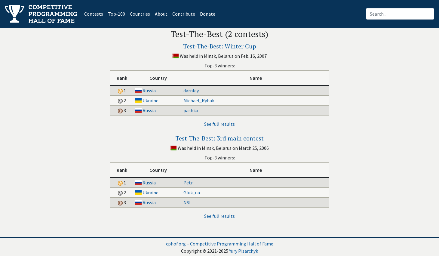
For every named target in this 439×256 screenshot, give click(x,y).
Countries (140, 14)
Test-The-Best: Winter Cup (219, 46)
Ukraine (150, 100)
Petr (188, 183)
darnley (191, 91)
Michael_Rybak (198, 100)
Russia (149, 91)
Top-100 (116, 14)
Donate (207, 14)
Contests (95, 13)
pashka (190, 110)
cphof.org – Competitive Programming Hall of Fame (219, 244)
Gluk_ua (191, 193)
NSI (187, 202)
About (161, 14)
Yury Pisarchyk (243, 251)
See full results (219, 124)
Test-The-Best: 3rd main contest (219, 138)
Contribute (183, 14)
